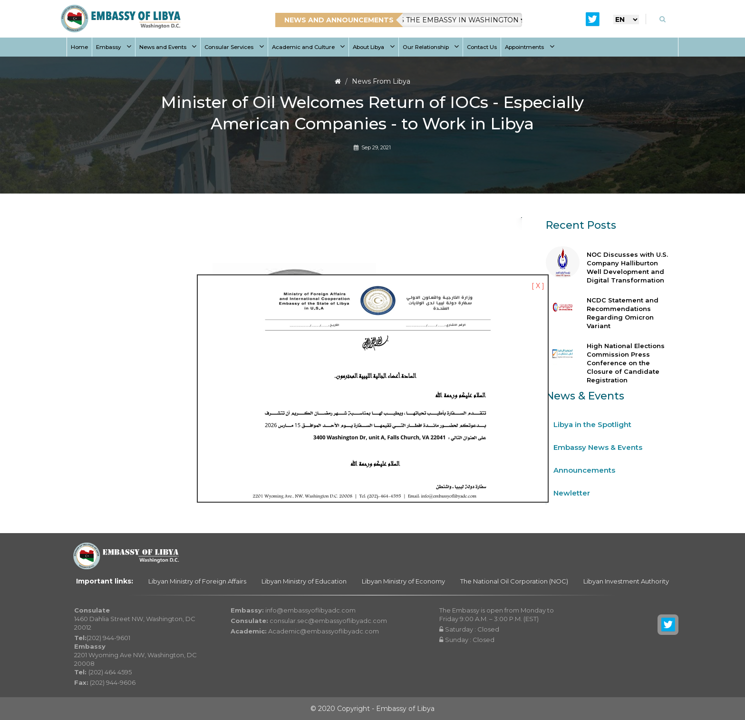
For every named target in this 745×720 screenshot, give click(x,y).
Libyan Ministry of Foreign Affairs (197, 581)
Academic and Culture (308, 47)
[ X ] (538, 286)
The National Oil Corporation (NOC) (514, 581)
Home (79, 47)
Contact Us (482, 47)
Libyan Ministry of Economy (403, 581)
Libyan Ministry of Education (304, 581)
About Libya (374, 47)
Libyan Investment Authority (626, 581)
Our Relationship (431, 47)
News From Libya (381, 81)
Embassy (113, 47)
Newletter (571, 492)
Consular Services (234, 47)
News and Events (168, 47)
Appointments (529, 47)
